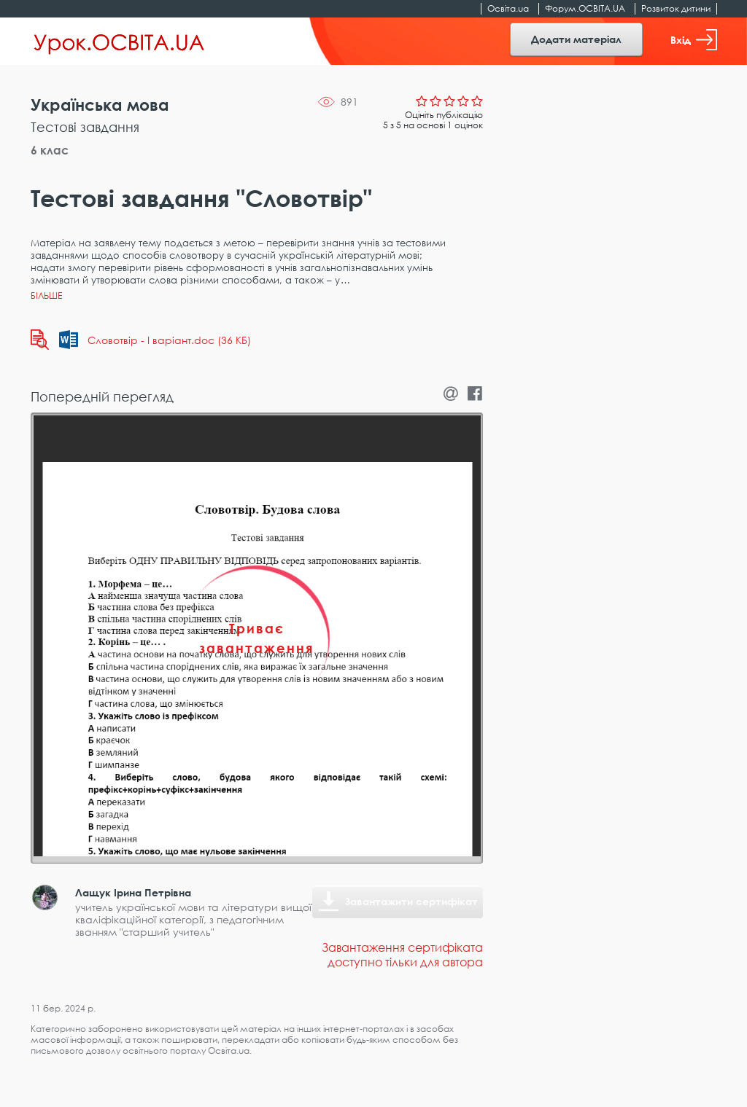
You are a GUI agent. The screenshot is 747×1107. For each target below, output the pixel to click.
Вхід (693, 39)
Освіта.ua (508, 8)
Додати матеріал (576, 39)
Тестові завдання (85, 127)
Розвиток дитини (676, 8)
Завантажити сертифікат (411, 901)
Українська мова (100, 104)
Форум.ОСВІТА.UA (585, 8)
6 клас (50, 150)
